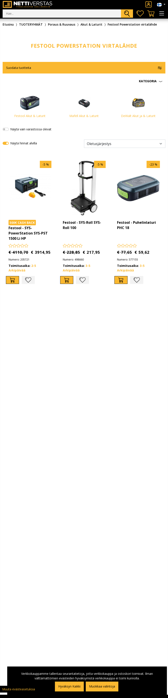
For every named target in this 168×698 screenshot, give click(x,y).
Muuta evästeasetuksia (18, 689)
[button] (84, 81)
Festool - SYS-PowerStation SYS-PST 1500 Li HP (28, 233)
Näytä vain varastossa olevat (30, 129)
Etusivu (8, 24)
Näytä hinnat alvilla (23, 143)
